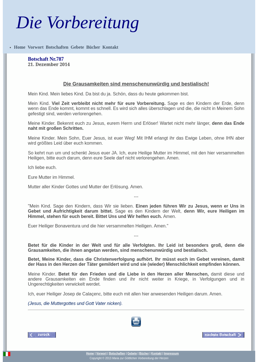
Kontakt (110, 47)
